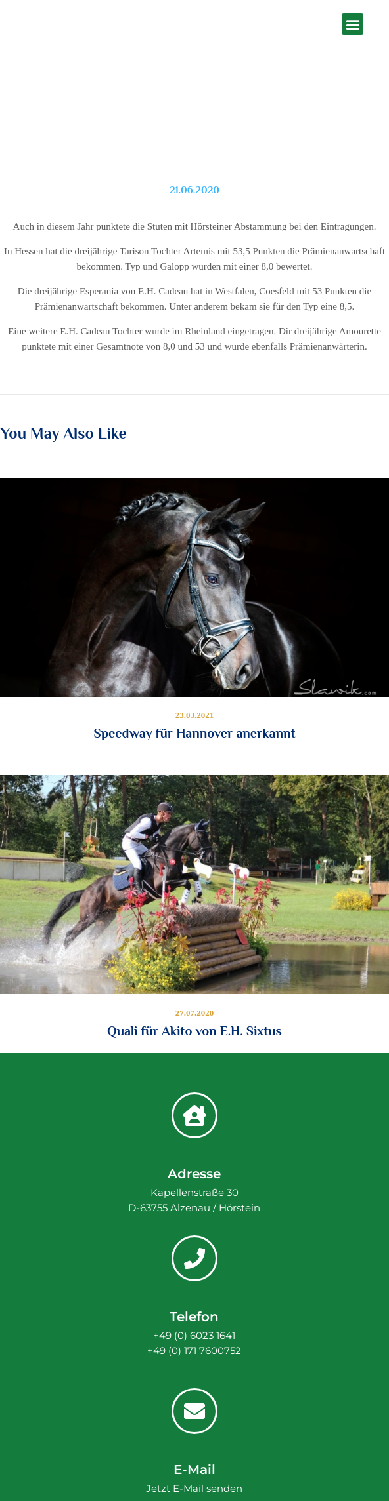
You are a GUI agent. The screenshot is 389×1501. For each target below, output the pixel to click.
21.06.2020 (194, 190)
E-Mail (194, 1469)
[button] (352, 24)
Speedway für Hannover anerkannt (195, 733)
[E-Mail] (194, 1411)
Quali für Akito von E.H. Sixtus (194, 1031)
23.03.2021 (194, 715)
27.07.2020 (194, 1013)
